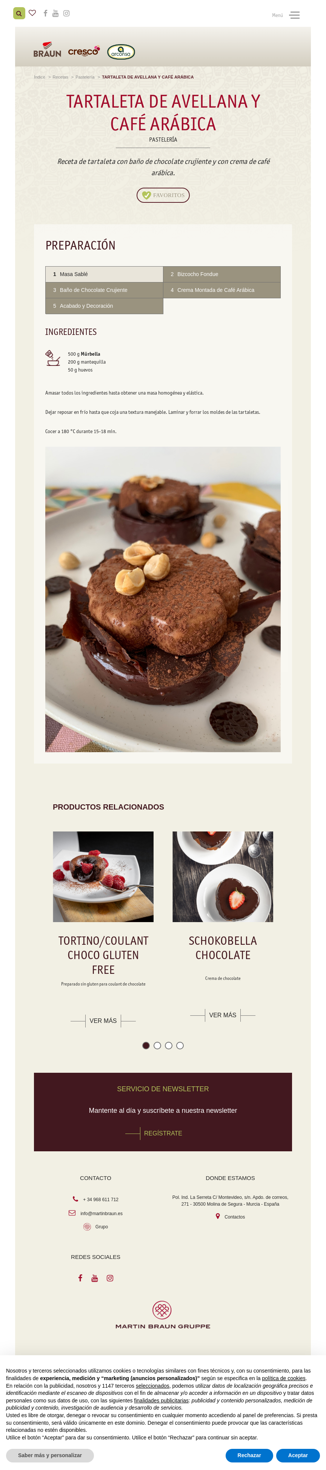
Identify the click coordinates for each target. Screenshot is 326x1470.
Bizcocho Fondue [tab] (194, 272)
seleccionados (152, 1386)
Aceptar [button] (298, 1455)
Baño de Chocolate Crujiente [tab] (90, 288)
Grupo (101, 1225)
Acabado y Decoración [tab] (83, 304)
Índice (40, 75)
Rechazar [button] (249, 1455)
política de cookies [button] (284, 1378)
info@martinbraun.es (101, 1211)
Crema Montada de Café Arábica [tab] (213, 288)
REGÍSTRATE (163, 1131)
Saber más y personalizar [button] (50, 1455)
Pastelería (85, 75)
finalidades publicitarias (161, 1401)
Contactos (235, 1215)
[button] (146, 1045)
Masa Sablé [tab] (70, 272)
